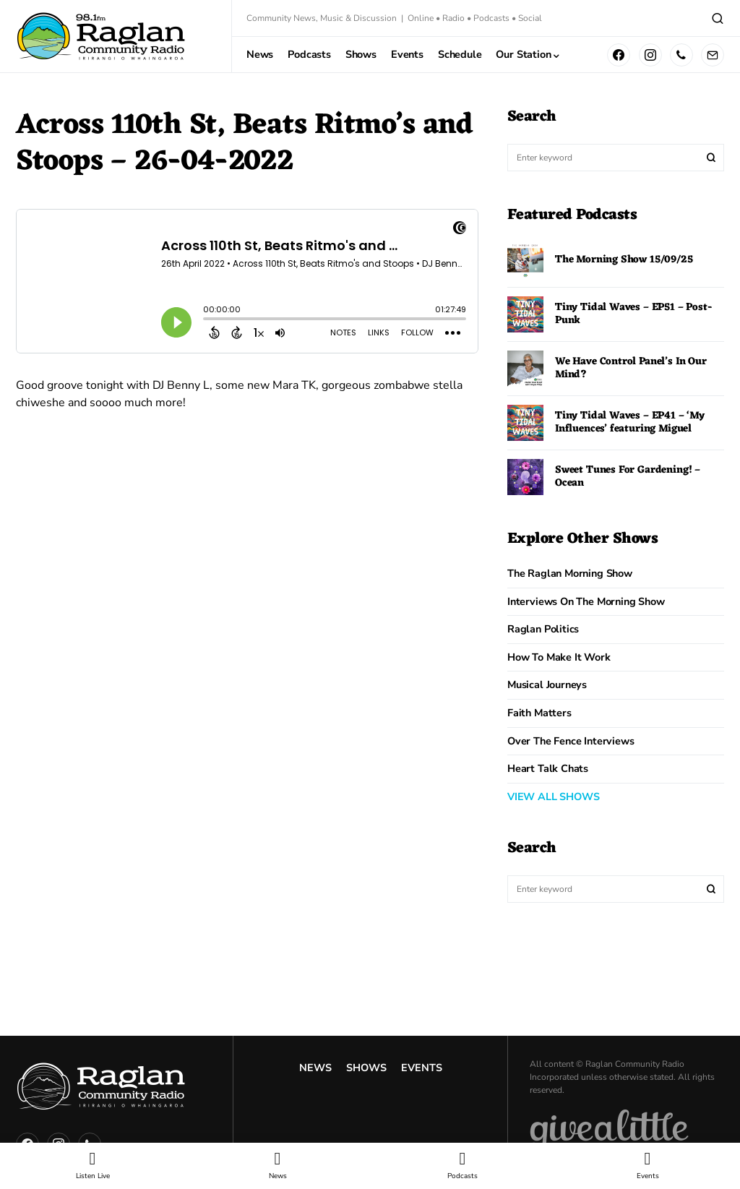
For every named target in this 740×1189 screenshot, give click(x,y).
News (315, 1067)
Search (711, 158)
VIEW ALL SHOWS (553, 796)
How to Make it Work (559, 657)
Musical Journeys (547, 684)
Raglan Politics (543, 629)
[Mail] (712, 54)
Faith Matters (539, 712)
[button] (717, 18)
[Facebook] (618, 54)
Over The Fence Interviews (570, 741)
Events (421, 1067)
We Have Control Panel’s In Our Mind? (631, 368)
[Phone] (681, 54)
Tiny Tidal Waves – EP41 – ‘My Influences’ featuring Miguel (630, 422)
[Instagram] (650, 54)
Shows (366, 1067)
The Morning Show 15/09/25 (624, 260)
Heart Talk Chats (547, 768)
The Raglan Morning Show (569, 573)
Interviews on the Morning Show (586, 601)
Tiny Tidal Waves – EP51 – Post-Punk (633, 314)
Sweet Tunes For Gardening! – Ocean (627, 476)
